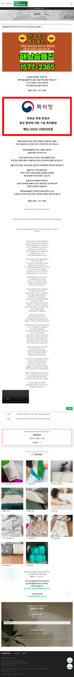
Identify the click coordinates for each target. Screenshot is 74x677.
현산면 (25, 219)
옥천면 (38, 219)
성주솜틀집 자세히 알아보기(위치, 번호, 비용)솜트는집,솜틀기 (33, 414)
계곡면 (42, 219)
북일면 (35, 219)
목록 (69, 408)
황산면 (49, 219)
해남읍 (14, 219)
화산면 (21, 219)
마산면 (45, 219)
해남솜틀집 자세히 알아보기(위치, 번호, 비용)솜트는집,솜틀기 (22, 27)
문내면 (56, 219)
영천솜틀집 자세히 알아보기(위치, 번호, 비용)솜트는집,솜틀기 (33, 419)
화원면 (59, 219)
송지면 (28, 219)
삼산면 (18, 219)
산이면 (52, 219)
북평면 (32, 219)
